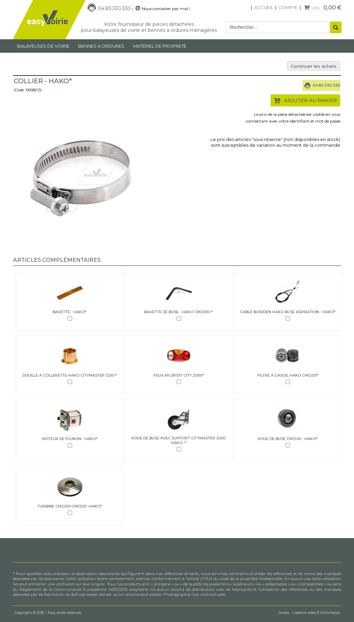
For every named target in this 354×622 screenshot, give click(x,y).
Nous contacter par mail (165, 8)
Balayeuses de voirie (43, 46)
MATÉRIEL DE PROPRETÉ (159, 46)
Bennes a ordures (101, 46)
